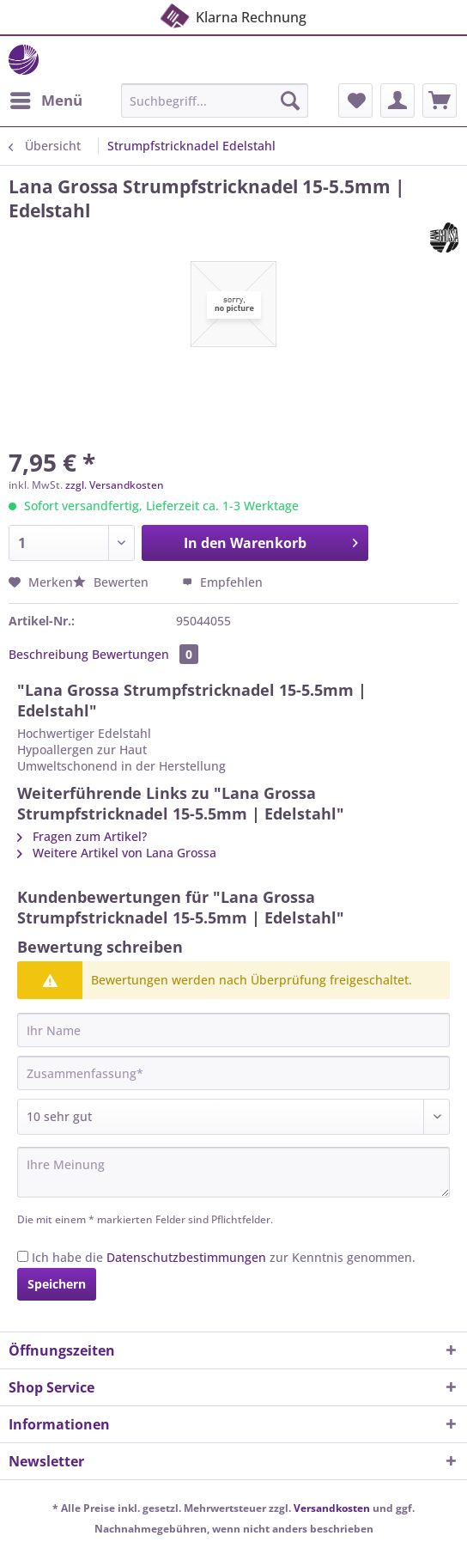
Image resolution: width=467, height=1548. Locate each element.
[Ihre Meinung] (233, 1172)
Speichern (56, 1284)
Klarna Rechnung (232, 15)
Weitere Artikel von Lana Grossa (116, 852)
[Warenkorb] (439, 100)
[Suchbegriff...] (214, 100)
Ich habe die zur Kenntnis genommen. (223, 1257)
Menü (46, 98)
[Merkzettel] (355, 100)
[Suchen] (290, 100)
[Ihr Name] (233, 1030)
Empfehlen (222, 582)
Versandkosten (332, 1508)
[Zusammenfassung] (233, 1073)
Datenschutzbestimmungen (186, 1257)
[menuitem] (45, 100)
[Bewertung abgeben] (233, 1117)
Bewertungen (145, 654)
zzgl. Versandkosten (114, 485)
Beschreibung (48, 654)
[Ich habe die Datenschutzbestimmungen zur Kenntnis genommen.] (22, 1256)
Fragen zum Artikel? (82, 836)
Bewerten (112, 582)
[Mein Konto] (397, 100)
